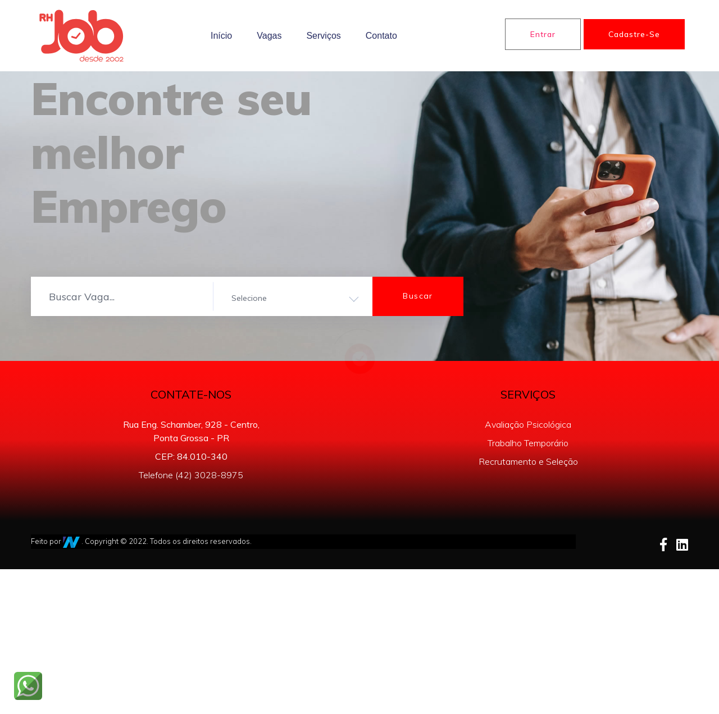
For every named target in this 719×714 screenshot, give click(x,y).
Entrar (543, 34)
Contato (381, 35)
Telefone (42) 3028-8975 (191, 474)
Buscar (418, 296)
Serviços (323, 35)
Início (221, 35)
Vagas (269, 35)
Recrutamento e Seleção (528, 461)
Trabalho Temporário (528, 442)
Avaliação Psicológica (528, 424)
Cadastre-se (634, 34)
